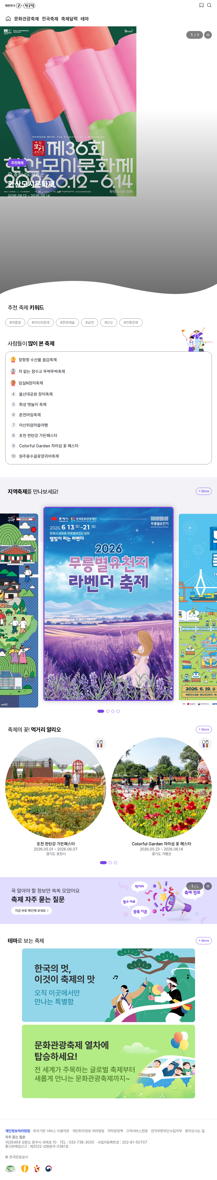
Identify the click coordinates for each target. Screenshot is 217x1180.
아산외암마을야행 (33, 425)
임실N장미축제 (31, 383)
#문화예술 (67, 322)
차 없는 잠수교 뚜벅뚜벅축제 (42, 371)
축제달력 (69, 18)
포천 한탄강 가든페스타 (38, 435)
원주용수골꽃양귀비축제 (39, 456)
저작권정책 (115, 1131)
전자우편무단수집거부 (166, 1131)
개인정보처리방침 (17, 1131)
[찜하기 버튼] (201, 5)
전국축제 (50, 18)
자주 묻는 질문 (15, 1137)
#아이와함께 (40, 322)
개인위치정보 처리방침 (88, 1131)
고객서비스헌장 (137, 1131)
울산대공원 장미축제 (36, 394)
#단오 (109, 322)
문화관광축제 (26, 18)
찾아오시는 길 (195, 1131)
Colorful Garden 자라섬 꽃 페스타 (49, 445)
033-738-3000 (81, 1142)
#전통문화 (131, 322)
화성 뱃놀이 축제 (33, 404)
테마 (85, 18)
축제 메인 (8, 19)
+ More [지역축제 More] (204, 491)
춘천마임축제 (30, 414)
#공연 (90, 322)
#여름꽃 (15, 322)
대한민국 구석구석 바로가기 (20, 5)
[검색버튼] (209, 5)
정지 (208, 35)
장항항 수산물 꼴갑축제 (38, 359)
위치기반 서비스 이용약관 (51, 1131)
